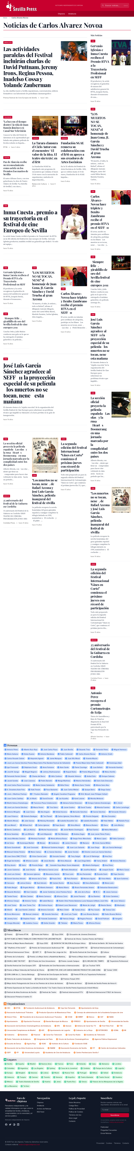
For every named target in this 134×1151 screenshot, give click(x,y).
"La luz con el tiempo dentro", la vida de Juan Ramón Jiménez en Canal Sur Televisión (15, 126)
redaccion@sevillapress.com (29, 1144)
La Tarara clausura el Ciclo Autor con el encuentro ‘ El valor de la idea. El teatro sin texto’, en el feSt (45, 152)
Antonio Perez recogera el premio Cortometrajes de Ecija (100, 702)
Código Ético (73, 1106)
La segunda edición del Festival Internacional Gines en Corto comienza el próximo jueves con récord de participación (74, 457)
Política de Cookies (76, 1112)
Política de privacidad (116, 1122)
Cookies (109, 1143)
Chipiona (61, 14)
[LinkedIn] (18, 1124)
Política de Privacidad (77, 1109)
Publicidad (104, 1127)
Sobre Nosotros (74, 1102)
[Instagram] (14, 1124)
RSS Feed (40, 1112)
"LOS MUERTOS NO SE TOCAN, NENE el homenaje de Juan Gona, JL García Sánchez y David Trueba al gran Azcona (44, 285)
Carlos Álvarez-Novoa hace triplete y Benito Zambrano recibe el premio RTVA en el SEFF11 (74, 303)
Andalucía (72, 14)
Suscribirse (115, 1115)
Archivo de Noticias (44, 1109)
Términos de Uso (75, 1115)
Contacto (72, 1121)
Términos (117, 1143)
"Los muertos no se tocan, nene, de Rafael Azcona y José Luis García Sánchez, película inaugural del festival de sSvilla (44, 491)
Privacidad (100, 1143)
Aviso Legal (73, 1118)
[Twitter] (10, 1124)
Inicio (5, 18)
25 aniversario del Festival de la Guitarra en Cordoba (15, 503)
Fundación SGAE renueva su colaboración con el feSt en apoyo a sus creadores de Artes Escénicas (72, 152)
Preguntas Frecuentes (109, 1130)
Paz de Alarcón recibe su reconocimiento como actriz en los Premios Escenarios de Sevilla (15, 168)
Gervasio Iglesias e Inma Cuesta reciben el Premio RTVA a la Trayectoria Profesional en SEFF (16, 278)
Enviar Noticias (106, 1133)
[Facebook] (6, 1124)
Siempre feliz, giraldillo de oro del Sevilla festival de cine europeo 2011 (15, 323)
